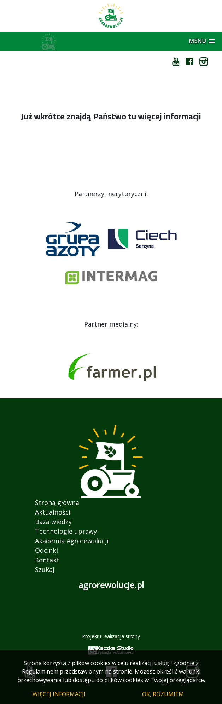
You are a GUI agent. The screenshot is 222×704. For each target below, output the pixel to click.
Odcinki (46, 550)
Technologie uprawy (66, 531)
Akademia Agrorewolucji (72, 540)
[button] (201, 41)
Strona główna (57, 502)
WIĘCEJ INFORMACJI (59, 694)
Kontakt (47, 560)
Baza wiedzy (53, 521)
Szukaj (44, 569)
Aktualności (52, 512)
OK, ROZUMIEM (163, 694)
